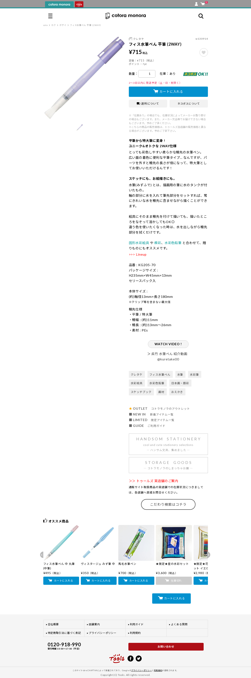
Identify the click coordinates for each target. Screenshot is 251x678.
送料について (148, 103)
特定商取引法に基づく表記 (64, 632)
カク (53, 25)
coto (45, 25)
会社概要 (53, 624)
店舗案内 (94, 624)
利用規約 (135, 632)
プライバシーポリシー (102, 632)
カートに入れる (171, 91)
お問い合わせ (166, 646)
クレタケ (138, 38)
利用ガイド (137, 624)
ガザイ (62, 25)
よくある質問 (179, 624)
